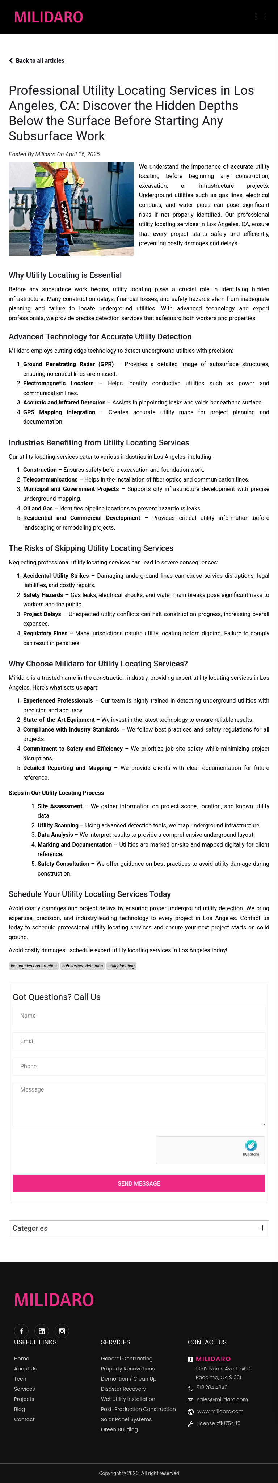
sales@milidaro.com (222, 1399)
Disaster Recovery (123, 1389)
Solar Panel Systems (126, 1419)
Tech (20, 1378)
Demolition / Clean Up (128, 1378)
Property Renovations (128, 1368)
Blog (19, 1409)
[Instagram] (62, 1331)
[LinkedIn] (41, 1331)
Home (21, 1358)
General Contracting (127, 1358)
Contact (24, 1419)
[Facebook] (21, 1331)
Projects (24, 1399)
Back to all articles (36, 61)
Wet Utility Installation (128, 1399)
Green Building (119, 1429)
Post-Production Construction (138, 1409)
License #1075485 (218, 1423)
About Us (25, 1368)
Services (24, 1389)
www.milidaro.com (220, 1411)
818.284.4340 (212, 1387)
